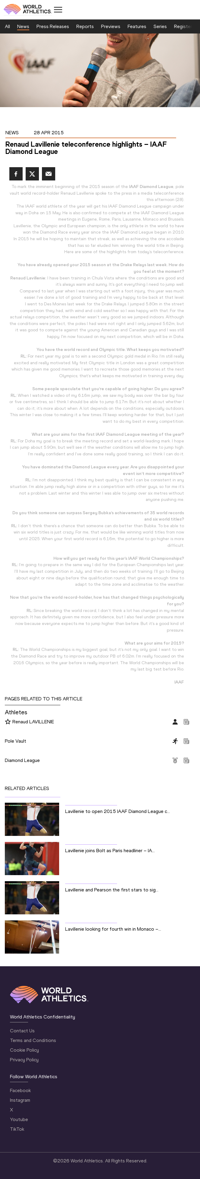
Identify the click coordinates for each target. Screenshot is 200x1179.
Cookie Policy (24, 1050)
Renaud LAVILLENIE (33, 722)
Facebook (20, 1090)
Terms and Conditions (33, 1040)
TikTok (17, 1129)
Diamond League (22, 760)
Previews (110, 26)
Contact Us (22, 1031)
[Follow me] (8, 722)
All (7, 26)
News (23, 26)
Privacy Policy (24, 1060)
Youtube (19, 1119)
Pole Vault (15, 741)
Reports (85, 26)
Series (160, 26)
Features (137, 26)
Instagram (20, 1100)
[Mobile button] (58, 10)
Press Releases (53, 26)
